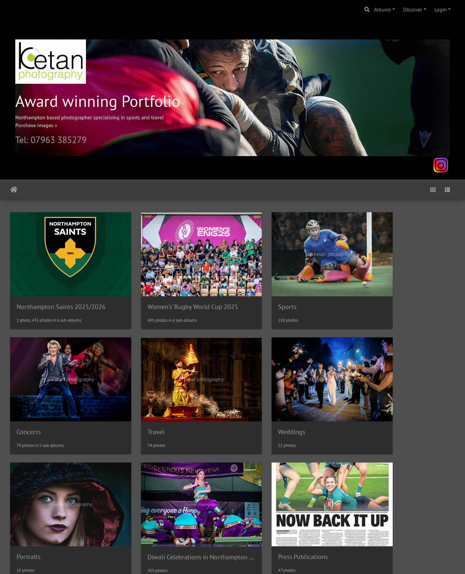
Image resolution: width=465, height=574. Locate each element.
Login (440, 9)
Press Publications (41, 521)
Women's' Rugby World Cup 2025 (175, 294)
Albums (382, 9)
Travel (25, 408)
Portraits (256, 408)
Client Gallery (149, 521)
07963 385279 (59, 140)
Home (14, 190)
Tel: (23, 140)
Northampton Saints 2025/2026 (61, 294)
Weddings (143, 408)
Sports (253, 294)
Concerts (370, 294)
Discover (412, 9)
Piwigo (246, 560)
